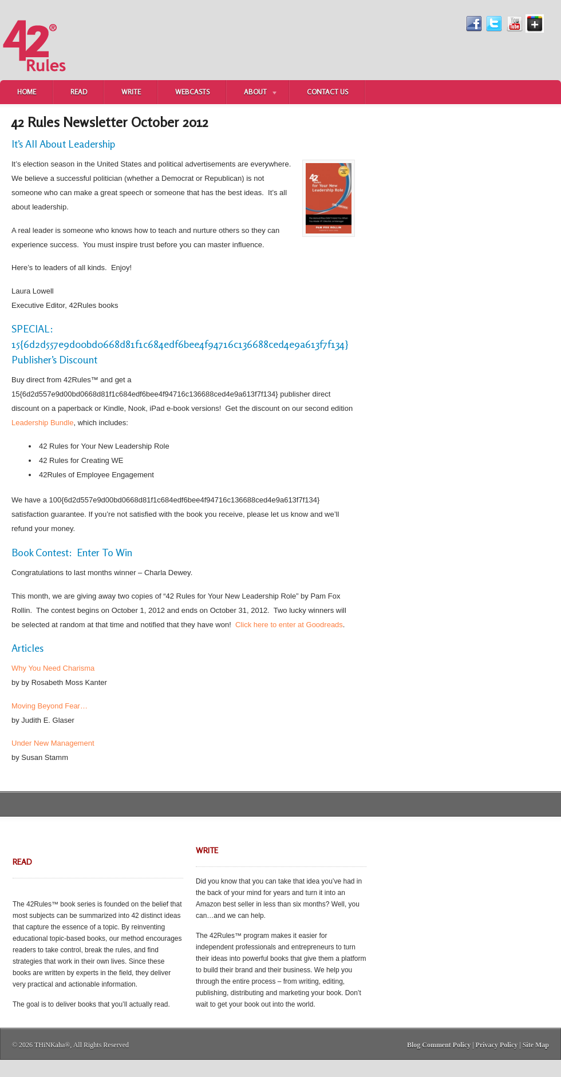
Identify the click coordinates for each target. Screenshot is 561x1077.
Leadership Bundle (42, 422)
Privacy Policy (497, 1045)
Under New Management (52, 743)
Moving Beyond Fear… (49, 706)
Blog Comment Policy (439, 1045)
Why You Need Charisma (52, 668)
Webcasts (192, 92)
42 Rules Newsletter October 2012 (109, 122)
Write (131, 92)
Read (78, 92)
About (252, 93)
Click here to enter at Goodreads (289, 624)
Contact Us (327, 92)
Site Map (536, 1045)
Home (26, 92)
